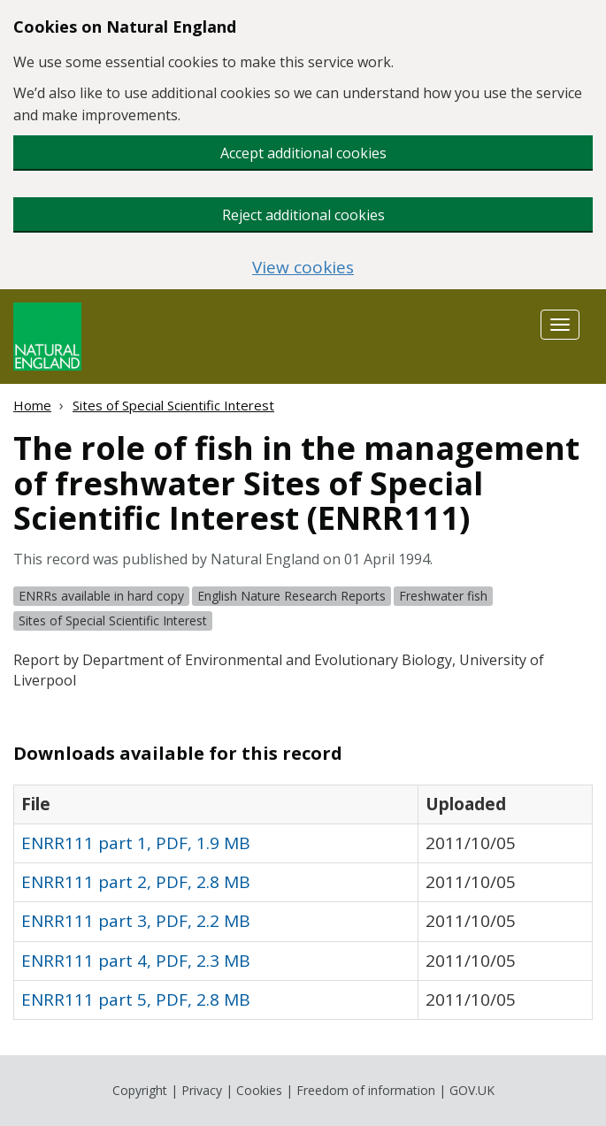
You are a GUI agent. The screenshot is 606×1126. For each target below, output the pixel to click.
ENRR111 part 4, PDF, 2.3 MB (135, 960)
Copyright (139, 1090)
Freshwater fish (443, 595)
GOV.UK (472, 1090)
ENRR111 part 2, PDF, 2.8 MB (135, 881)
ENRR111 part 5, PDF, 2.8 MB (135, 999)
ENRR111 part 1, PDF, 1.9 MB (135, 842)
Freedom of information (365, 1090)
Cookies (259, 1090)
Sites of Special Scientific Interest (173, 405)
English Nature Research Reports (291, 595)
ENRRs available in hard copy (101, 595)
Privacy (201, 1090)
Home (32, 405)
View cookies (303, 267)
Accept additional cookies (303, 153)
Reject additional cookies (303, 215)
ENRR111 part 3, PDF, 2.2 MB (135, 920)
